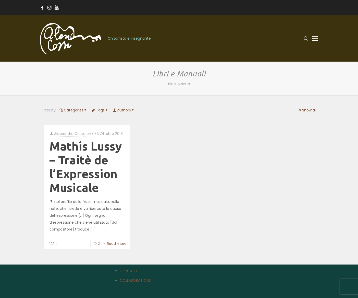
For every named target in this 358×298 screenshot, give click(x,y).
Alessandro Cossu (69, 133)
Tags (100, 110)
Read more (117, 243)
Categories (73, 110)
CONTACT (129, 270)
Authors (123, 110)
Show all (307, 110)
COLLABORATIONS (135, 280)
